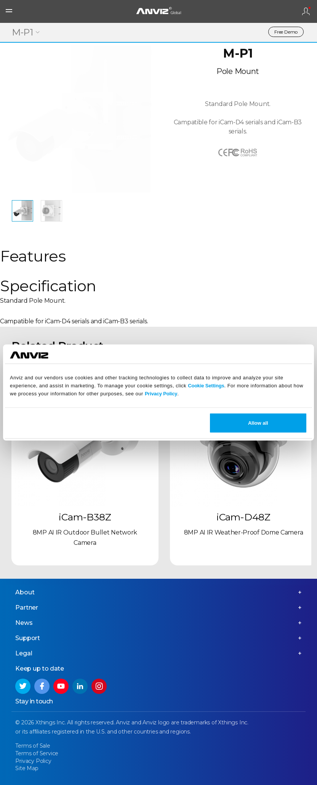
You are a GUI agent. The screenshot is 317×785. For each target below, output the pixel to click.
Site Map (27, 768)
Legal (24, 653)
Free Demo (286, 32)
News (24, 622)
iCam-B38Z (85, 517)
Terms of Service (37, 753)
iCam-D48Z (243, 517)
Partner (27, 607)
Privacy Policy (161, 393)
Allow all (258, 423)
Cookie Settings (206, 385)
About (25, 592)
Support (28, 638)
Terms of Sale (33, 745)
